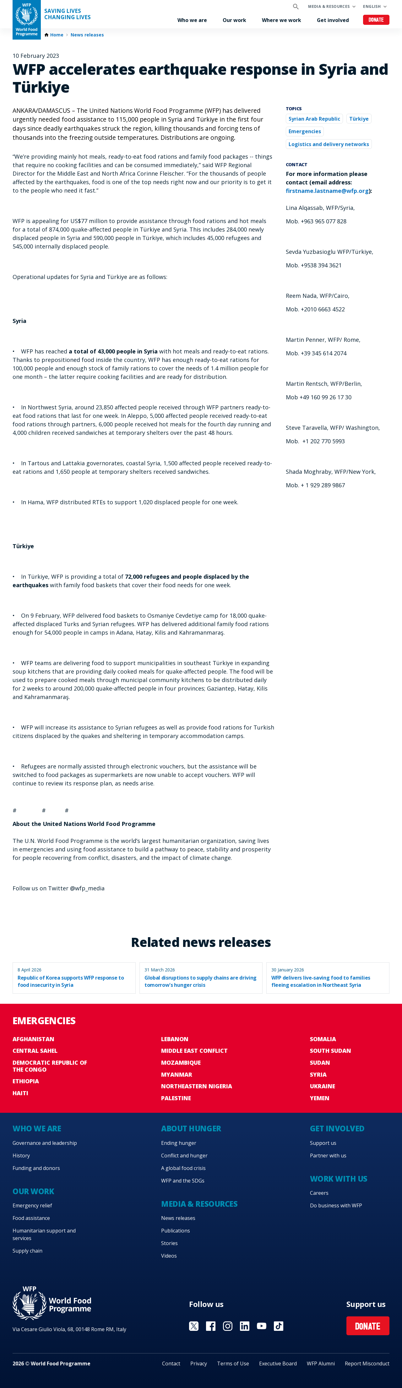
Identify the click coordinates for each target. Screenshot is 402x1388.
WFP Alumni (321, 1363)
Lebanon (174, 1039)
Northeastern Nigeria (196, 1086)
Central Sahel (35, 1050)
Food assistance (31, 1218)
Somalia (323, 1039)
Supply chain (27, 1250)
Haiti (20, 1093)
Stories (169, 1243)
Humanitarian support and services (44, 1234)
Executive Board (278, 1363)
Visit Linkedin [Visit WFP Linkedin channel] (244, 1326)
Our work (234, 20)
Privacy (198, 1363)
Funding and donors (36, 1168)
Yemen (319, 1098)
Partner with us (328, 1155)
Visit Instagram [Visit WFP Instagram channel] (227, 1326)
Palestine (176, 1098)
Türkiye (359, 118)
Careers (319, 1192)
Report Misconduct (367, 1363)
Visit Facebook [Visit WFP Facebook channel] (210, 1326)
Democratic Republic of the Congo (50, 1066)
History (21, 1155)
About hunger (191, 1128)
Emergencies (305, 131)
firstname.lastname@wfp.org (327, 190)
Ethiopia (26, 1081)
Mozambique (181, 1062)
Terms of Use (233, 1363)
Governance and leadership (45, 1142)
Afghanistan (33, 1039)
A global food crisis (183, 1168)
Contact (171, 1363)
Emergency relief (32, 1205)
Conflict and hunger (184, 1155)
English (372, 6)
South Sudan (330, 1050)
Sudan (320, 1062)
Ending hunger (178, 1142)
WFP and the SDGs (182, 1180)
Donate (376, 20)
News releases (87, 35)
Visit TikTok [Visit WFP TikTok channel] (278, 1326)
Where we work (281, 20)
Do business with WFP (336, 1205)
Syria (318, 1074)
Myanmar (176, 1074)
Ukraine (322, 1086)
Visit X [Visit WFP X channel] (193, 1326)
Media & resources (329, 6)
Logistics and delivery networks (329, 144)
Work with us (338, 1178)
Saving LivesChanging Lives (67, 14)
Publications (175, 1230)
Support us (323, 1142)
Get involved (333, 20)
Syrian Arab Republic (314, 118)
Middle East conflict (194, 1050)
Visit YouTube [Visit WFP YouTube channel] (261, 1326)
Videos (169, 1255)
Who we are (192, 20)
